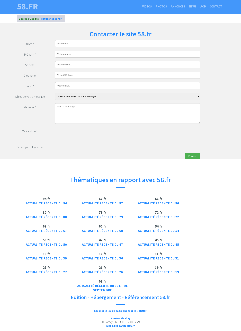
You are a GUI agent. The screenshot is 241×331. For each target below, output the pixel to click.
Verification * (30, 131)
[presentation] (81, 134)
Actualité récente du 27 (46, 272)
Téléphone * (30, 75)
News (193, 6)
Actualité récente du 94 (46, 203)
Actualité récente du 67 (46, 231)
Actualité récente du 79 (102, 217)
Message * (30, 107)
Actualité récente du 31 (158, 258)
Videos (147, 6)
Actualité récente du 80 (46, 217)
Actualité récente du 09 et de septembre (102, 288)
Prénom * (30, 54)
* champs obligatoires (29, 147)
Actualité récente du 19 (158, 272)
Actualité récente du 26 (102, 272)
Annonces (178, 6)
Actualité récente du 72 (158, 217)
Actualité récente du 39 (46, 258)
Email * (30, 86)
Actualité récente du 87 (102, 203)
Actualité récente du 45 (158, 244)
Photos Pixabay (120, 318)
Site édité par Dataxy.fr (120, 325)
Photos (161, 6)
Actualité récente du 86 (158, 203)
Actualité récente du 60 (102, 231)
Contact (216, 6)
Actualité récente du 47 (102, 244)
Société (29, 65)
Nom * (30, 44)
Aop (203, 6)
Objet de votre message (30, 97)
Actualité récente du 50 (46, 244)
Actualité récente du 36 (102, 258)
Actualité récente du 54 (158, 231)
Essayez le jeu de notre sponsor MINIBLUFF (120, 310)
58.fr (27, 6)
